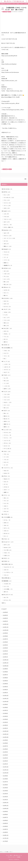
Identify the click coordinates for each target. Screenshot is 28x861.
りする (6, 575)
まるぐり (6, 372)
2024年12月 (5, 660)
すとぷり (6, 391)
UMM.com (6, 287)
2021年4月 (5, 790)
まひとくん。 (8, 224)
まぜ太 (7, 208)
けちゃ (7, 200)
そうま (6, 216)
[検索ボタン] (26, 1)
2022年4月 (5, 755)
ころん (7, 394)
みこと (7, 279)
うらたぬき (7, 583)
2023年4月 (5, 719)
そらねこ (7, 350)
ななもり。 (7, 402)
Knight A (6, 211)
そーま (6, 254)
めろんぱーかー (8, 542)
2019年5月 (5, 832)
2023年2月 (5, 725)
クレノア (6, 361)
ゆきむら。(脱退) (8, 227)
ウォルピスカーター (9, 567)
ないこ (7, 317)
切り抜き (6, 561)
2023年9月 (5, 704)
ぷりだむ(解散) (5, 11)
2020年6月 (5, 820)
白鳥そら (7, 421)
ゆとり (6, 292)
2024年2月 (5, 689)
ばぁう (7, 222)
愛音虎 (6, 262)
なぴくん (9, 11)
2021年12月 (5, 767)
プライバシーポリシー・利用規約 (14, 857)
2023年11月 (5, 698)
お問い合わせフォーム (17, 855)
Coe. (6, 378)
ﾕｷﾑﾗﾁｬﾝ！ (6, 489)
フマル (6, 459)
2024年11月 (5, 663)
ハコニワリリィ (8, 467)
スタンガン (7, 369)
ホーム (7, 855)
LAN (6, 271)
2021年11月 (5, 770)
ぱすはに (6, 476)
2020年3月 (5, 823)
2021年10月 (5, 773)
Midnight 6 (7, 249)
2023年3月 (5, 722)
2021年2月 (5, 796)
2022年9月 (5, 740)
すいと (6, 500)
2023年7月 (5, 710)
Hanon (6, 470)
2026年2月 (5, 618)
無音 (6, 295)
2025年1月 (5, 657)
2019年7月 (5, 829)
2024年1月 (5, 692)
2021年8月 (5, 778)
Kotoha (6, 473)
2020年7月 (5, 817)
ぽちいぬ (6, 533)
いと (6, 457)
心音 (6, 243)
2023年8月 (5, 707)
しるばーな (7, 367)
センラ (6, 586)
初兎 (6, 323)
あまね (6, 522)
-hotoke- (7, 312)
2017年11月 (5, 838)
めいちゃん (7, 306)
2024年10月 (5, 666)
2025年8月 (5, 636)
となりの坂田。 (8, 589)
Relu (6, 380)
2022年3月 (5, 758)
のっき (6, 353)
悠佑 (6, 325)
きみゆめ (6, 344)
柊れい (6, 413)
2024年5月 (5, 680)
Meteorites (7, 230)
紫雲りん (6, 426)
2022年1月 (5, 764)
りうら (7, 320)
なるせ (6, 303)
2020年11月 (5, 805)
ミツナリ (6, 260)
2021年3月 (5, 793)
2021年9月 (5, 775)
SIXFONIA (7, 268)
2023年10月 (5, 701)
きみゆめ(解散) (7, 347)
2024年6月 (5, 677)
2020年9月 (5, 811)
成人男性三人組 (8, 564)
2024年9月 (5, 668)
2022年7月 (5, 746)
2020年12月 (5, 802)
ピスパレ (6, 495)
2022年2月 (5, 761)
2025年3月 (5, 651)
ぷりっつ (7, 205)
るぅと (7, 405)
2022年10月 (5, 737)
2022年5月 (5, 752)
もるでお (6, 290)
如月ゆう (7, 388)
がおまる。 (7, 334)
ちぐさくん (7, 203)
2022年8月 (5, 743)
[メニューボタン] (1, 1)
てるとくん (7, 219)
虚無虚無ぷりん (8, 265)
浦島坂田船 (7, 581)
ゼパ (6, 484)
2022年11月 (5, 734)
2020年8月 (5, 814)
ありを (6, 331)
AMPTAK (6, 192)
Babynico (7, 479)
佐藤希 (6, 492)
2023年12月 (5, 695)
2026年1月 (5, 621)
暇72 (6, 281)
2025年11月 (5, 627)
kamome (7, 547)
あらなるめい (7, 298)
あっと (7, 194)
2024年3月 (5, 686)
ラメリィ (6, 356)
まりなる (6, 487)
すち (6, 276)
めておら (6, 539)
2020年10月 (5, 808)
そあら (6, 525)
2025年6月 (5, 642)
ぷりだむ (6, 514)
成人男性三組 (7, 578)
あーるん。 (7, 520)
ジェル (7, 399)
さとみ (7, 397)
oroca (6, 481)
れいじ (6, 536)
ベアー (6, 257)
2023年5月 (5, 716)
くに (6, 383)
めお (6, 339)
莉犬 (6, 407)
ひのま (6, 506)
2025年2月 (5, 654)
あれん (6, 498)
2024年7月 (5, 674)
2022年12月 (5, 731)
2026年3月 (5, 615)
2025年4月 (5, 648)
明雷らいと (7, 246)
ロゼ (6, 241)
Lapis (6, 233)
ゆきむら (6, 558)
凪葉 (6, 342)
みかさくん (7, 235)
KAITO (7, 544)
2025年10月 (5, 630)
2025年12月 (5, 624)
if (6, 314)
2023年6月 (5, 713)
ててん (6, 336)
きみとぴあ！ (7, 328)
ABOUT (11, 855)
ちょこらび (7, 429)
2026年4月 (5, 612)
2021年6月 (5, 784)
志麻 (6, 591)
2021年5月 (5, 787)
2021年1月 (5, 799)
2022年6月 (5, 749)
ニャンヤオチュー (8, 572)
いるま (7, 273)
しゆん (6, 214)
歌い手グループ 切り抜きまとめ (14, 1)
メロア (6, 508)
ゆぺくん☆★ (7, 448)
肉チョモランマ (8, 594)
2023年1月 (5, 728)
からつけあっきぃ (9, 197)
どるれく (6, 451)
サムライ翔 (7, 550)
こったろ (7, 386)
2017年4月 (5, 841)
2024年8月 (5, 671)
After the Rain (7, 189)
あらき (6, 301)
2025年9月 (5, 633)
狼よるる (6, 418)
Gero (6, 597)
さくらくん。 (7, 435)
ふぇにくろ (7, 440)
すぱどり (6, 410)
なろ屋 (7, 555)
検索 (25, 178)
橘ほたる (6, 416)
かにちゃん (7, 432)
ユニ (6, 465)
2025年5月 (5, 645)
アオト (6, 454)
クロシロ (6, 252)
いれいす (6, 309)
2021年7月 (5, 781)
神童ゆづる (7, 424)
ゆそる (6, 511)
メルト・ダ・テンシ (9, 238)
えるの (6, 569)
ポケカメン (7, 443)
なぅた (6, 503)
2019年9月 (5, 826)
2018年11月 (5, 835)
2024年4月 (5, 683)
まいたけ (7, 446)
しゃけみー (7, 364)
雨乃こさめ (7, 284)
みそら (6, 462)
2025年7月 (5, 639)
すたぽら (6, 375)
